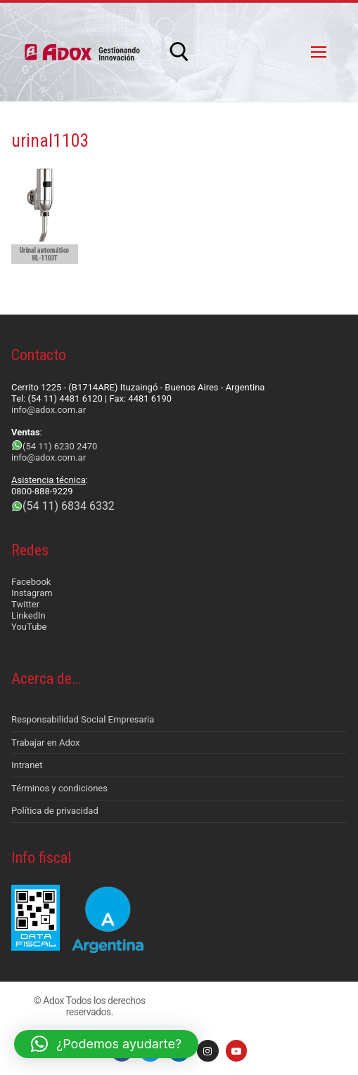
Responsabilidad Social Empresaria (82, 719)
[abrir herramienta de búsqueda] (179, 52)
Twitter (25, 604)
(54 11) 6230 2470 (60, 446)
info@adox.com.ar (48, 409)
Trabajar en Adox (45, 742)
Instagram (32, 593)
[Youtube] (237, 1051)
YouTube (29, 626)
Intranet (27, 765)
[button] (106, 1044)
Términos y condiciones (59, 788)
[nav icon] (318, 52)
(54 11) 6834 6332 (69, 506)
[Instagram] (208, 1051)
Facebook (31, 581)
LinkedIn (28, 615)
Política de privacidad (54, 810)
